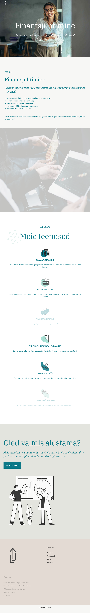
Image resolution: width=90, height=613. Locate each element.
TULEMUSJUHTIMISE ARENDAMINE (45, 346)
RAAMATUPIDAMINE (45, 260)
